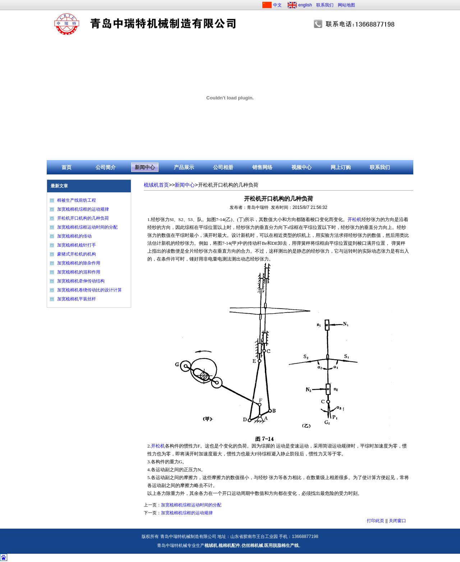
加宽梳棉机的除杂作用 (78, 263)
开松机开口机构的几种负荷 (83, 218)
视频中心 (301, 167)
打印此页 (375, 520)
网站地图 (346, 5)
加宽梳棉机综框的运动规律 (83, 209)
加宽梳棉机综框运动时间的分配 (87, 227)
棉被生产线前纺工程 (76, 200)
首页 (66, 167)
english (305, 5)
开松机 (355, 219)
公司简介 (106, 167)
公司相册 (223, 167)
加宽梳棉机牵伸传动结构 (81, 281)
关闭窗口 (397, 520)
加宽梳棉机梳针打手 (76, 245)
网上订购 (341, 167)
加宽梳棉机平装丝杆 (76, 298)
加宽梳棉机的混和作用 (78, 272)
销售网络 (262, 167)
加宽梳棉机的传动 (74, 236)
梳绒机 (210, 545)
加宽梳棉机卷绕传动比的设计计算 (89, 289)
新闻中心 (145, 167)
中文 (277, 5)
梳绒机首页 (156, 185)
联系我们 (325, 5)
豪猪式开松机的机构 (76, 254)
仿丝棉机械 (252, 545)
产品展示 (184, 167)
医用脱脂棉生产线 (281, 545)
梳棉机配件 (229, 545)
